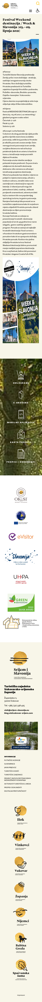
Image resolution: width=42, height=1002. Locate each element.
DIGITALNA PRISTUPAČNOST (15, 791)
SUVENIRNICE (9, 764)
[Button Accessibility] (38, 14)
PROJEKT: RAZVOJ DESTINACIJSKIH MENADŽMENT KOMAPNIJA (17, 779)
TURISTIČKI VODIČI (11, 771)
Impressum (21, 995)
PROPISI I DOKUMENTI (13, 787)
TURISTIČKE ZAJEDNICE (13, 775)
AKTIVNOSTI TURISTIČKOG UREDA (17, 784)
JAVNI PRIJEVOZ (10, 767)
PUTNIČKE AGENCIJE (12, 760)
